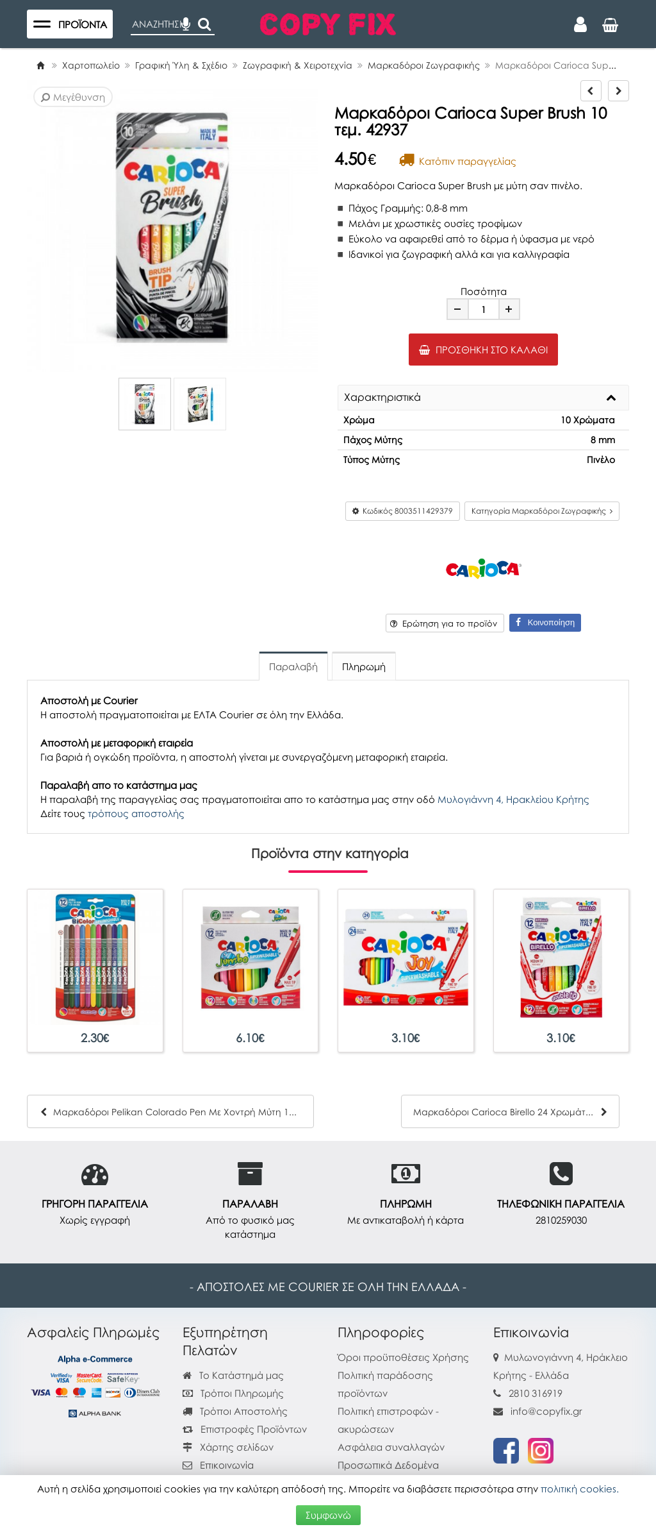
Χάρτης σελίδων (228, 1447)
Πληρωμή (364, 666)
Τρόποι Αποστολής (235, 1411)
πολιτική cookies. (580, 1488)
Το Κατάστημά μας (233, 1375)
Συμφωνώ (328, 1515)
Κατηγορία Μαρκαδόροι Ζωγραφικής (542, 511)
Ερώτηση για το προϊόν (443, 623)
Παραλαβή (293, 666)
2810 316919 (535, 1393)
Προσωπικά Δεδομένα (388, 1465)
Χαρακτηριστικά (382, 397)
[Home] (40, 65)
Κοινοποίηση (545, 622)
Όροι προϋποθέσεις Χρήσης (403, 1357)
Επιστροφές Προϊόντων (245, 1429)
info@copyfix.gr (537, 1411)
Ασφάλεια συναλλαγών (391, 1447)
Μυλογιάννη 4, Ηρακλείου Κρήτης (513, 799)
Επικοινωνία (227, 1465)
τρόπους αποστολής (136, 813)
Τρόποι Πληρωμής (233, 1393)
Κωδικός (402, 511)
